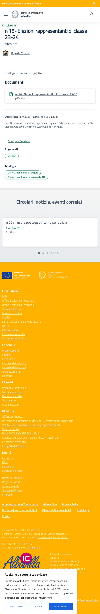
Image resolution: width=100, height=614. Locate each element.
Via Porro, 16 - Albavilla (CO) (25, 530)
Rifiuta (38, 606)
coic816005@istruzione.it (54, 533)
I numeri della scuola (14, 363)
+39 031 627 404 (23, 533)
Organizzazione (11, 371)
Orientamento (10, 429)
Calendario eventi (12, 471)
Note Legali (83, 510)
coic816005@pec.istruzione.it (53, 537)
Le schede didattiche (14, 442)
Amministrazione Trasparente (20, 504)
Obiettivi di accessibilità (56, 510)
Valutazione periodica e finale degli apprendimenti (31, 425)
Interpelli (7, 494)
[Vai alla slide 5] (54, 253)
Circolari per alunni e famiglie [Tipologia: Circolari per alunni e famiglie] (23, 172)
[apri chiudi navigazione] (6, 14)
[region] (38, 591)
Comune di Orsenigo (13, 338)
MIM (4, 296)
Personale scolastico (14, 388)
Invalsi (6, 317)
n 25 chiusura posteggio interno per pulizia (36, 222)
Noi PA (6, 326)
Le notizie (7, 458)
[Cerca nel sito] (91, 14)
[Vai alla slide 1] (39, 253)
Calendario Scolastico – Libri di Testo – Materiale (30, 437)
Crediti (6, 516)
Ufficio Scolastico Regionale (18, 300)
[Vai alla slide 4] (51, 253)
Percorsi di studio (12, 396)
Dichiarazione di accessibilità (19, 510)
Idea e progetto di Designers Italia (78, 600)
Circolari (12, 156)
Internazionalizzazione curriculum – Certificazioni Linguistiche (37, 421)
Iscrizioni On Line (12, 313)
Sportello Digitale (12, 490)
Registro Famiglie (12, 478)
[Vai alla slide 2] (43, 253)
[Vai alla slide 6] (58, 253)
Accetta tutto (60, 606)
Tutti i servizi (9, 400)
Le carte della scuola (14, 367)
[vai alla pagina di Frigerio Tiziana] (20, 53)
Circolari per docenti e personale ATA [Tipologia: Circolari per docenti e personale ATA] (26, 177)
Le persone (8, 359)
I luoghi (6, 355)
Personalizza (16, 606)
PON (5, 462)
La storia (7, 376)
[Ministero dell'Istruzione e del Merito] (21, 3)
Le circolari (8, 466)
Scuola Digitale (10, 486)
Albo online (50, 504)
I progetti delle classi (14, 446)
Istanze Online (10, 330)
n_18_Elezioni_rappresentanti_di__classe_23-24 (46, 94)
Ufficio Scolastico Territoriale (18, 305)
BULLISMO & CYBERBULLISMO (20, 433)
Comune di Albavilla (13, 334)
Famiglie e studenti (13, 392)
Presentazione (10, 350)
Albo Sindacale (10, 404)
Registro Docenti (11, 482)
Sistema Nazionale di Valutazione (21, 321)
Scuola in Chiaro (11, 309)
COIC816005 (33, 547)
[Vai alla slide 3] (47, 253)
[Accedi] (94, 3)
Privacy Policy (70, 504)
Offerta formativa (12, 416)
